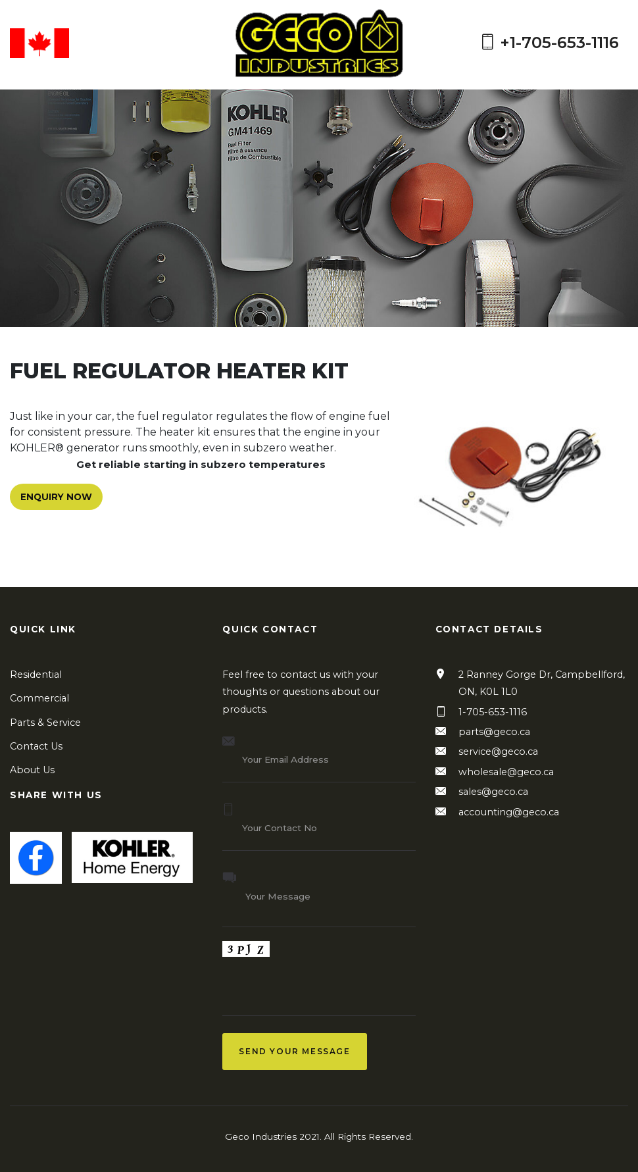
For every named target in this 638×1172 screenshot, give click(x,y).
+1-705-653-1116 (549, 43)
